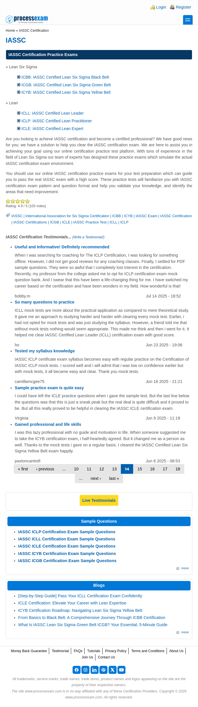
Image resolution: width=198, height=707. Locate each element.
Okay (13, 201)
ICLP (124, 222)
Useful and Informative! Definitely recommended (62, 247)
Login (161, 7)
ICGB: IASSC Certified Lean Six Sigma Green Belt (66, 85)
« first (23, 469)
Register (183, 7)
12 (101, 469)
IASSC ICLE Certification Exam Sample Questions (67, 546)
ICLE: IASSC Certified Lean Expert (52, 128)
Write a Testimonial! (88, 237)
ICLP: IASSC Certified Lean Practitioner (56, 121)
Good (17, 201)
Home (10, 31)
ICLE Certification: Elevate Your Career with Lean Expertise (72, 603)
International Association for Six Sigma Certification (67, 216)
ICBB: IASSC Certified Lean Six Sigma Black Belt (65, 77)
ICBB (116, 216)
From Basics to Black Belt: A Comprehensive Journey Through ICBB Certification (91, 617)
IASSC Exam (146, 216)
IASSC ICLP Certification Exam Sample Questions (66, 532)
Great (22, 201)
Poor (8, 201)
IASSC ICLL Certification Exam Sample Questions (66, 539)
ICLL (113, 222)
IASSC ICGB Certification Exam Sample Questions (67, 560)
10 (76, 469)
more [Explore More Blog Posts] (185, 632)
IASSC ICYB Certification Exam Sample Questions (67, 553)
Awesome (27, 201)
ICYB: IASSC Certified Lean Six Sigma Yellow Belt (66, 92)
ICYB (128, 216)
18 (177, 469)
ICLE (66, 222)
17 (165, 469)
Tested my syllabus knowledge (45, 351)
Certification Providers (140, 691)
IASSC (17, 216)
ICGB (54, 222)
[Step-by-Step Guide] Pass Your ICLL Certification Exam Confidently (80, 596)
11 (89, 469)
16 (152, 469)
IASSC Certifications (30, 222)
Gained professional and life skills (48, 424)
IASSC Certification (176, 216)
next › (96, 478)
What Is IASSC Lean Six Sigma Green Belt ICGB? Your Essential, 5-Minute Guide (92, 624)
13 (114, 469)
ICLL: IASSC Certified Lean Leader (52, 113)
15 (139, 469)
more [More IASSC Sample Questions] (185, 568)
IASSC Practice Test (89, 222)
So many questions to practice (45, 302)
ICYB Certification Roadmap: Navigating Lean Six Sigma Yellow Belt (80, 610)
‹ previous (45, 469)
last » (114, 478)
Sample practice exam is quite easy (49, 388)
